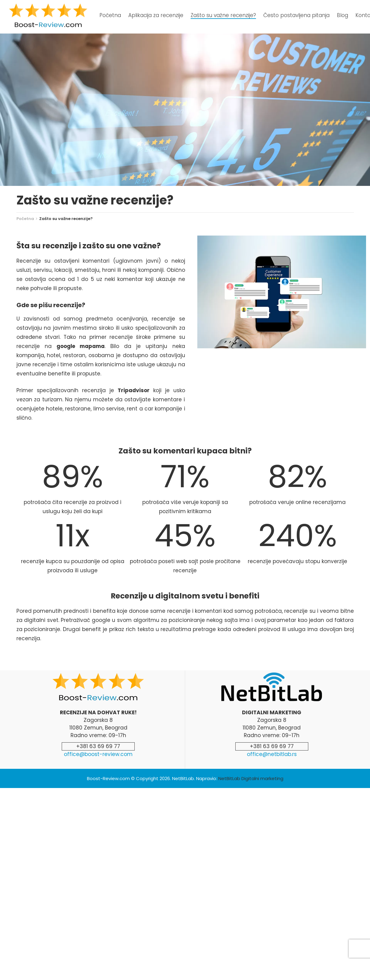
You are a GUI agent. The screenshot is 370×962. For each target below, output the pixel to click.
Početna (25, 219)
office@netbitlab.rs (272, 754)
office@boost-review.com (98, 754)
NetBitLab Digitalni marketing (250, 778)
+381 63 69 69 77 (98, 746)
